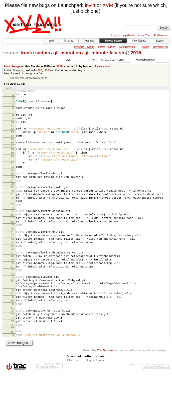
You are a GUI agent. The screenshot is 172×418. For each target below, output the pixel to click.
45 (12, 272)
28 (12, 199)
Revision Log (160, 47)
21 (12, 170)
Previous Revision (84, 47)
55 (12, 313)
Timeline (68, 40)
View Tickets (139, 40)
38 (12, 243)
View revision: (109, 60)
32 (12, 215)
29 (12, 202)
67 (12, 370)
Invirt (90, 5)
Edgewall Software (48, 411)
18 (12, 158)
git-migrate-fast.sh (104, 52)
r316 (39, 70)
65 (12, 362)
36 (12, 235)
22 (12, 175)
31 (12, 211)
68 (12, 374)
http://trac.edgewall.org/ (156, 411)
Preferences (161, 35)
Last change (12, 66)
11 (12, 131)
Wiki (51, 40)
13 (12, 138)
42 (12, 259)
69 (12, 378)
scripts (42, 52)
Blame (145, 47)
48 (12, 284)
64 (12, 358)
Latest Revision (106, 47)
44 (12, 268)
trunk (26, 52)
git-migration (67, 52)
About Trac (144, 35)
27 (12, 195)
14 (12, 143)
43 (12, 264)
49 (12, 288)
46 (12, 276)
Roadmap (89, 40)
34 (12, 227)
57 (12, 329)
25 (12, 186)
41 (12, 255)
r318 (46, 70)
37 (12, 239)
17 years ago (101, 66)
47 (12, 280)
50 (12, 293)
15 (12, 147)
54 (12, 309)
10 (12, 126)
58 (12, 333)
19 (12, 162)
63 (12, 353)
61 (12, 346)
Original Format (95, 404)
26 (12, 191)
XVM (107, 5)
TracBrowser (105, 394)
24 (12, 183)
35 (12, 231)
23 (12, 179)
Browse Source (113, 40)
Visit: (68, 59)
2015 (136, 52)
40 (12, 252)
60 (12, 342)
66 (12, 366)
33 (12, 223)
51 (12, 297)
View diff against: (152, 60)
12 (12, 134)
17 (12, 154)
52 (12, 301)
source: (11, 52)
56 (12, 325)
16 (12, 150)
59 (12, 337)
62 (12, 349)
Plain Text (73, 404)
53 (12, 305)
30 (12, 207)
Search (160, 40)
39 (12, 248)
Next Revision (127, 47)
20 (12, 166)
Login (114, 35)
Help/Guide (127, 35)
